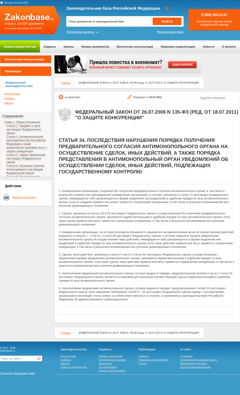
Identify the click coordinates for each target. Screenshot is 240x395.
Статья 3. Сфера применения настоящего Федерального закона (25, 158)
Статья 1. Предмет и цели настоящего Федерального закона (23, 129)
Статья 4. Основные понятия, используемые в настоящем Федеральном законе (25, 169)
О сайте (185, 349)
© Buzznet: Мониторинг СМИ (17, 373)
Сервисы (105, 349)
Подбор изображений (112, 370)
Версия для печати (24, 197)
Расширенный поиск (170, 32)
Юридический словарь (112, 359)
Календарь (105, 363)
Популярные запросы (80, 32)
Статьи (142, 363)
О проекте (229, 46)
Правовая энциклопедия (178, 46)
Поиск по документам (74, 367)
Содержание (12, 116)
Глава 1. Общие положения (22, 122)
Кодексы (50, 46)
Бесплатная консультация (135, 46)
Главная (66, 82)
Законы (68, 46)
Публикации (146, 349)
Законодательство (74, 349)
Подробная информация (212, 97)
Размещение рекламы (193, 363)
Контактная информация (195, 367)
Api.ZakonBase (108, 367)
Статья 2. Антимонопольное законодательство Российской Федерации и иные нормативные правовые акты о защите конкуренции (26, 144)
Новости (209, 46)
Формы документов (95, 46)
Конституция (12, 93)
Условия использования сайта (198, 359)
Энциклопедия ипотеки (20, 46)
